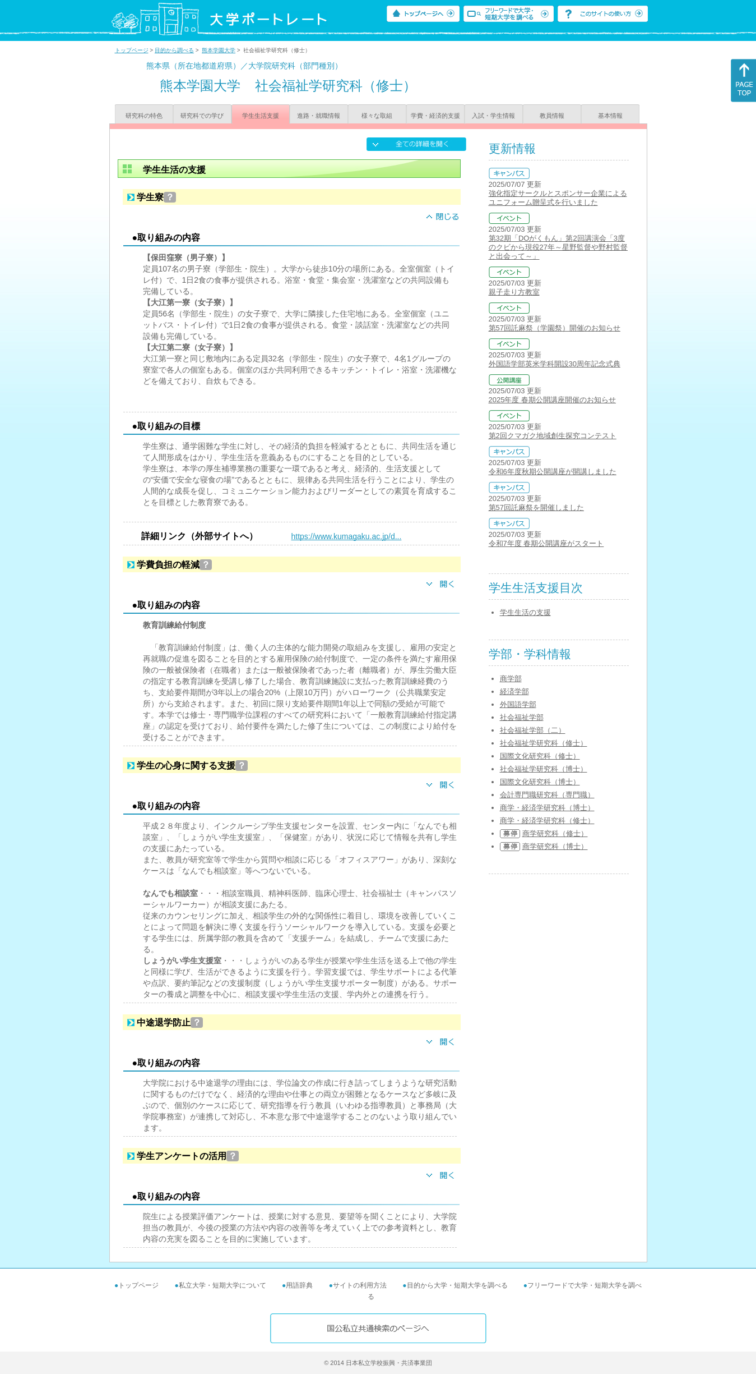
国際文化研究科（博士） (540, 782)
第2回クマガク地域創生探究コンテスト (552, 435)
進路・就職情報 (318, 115)
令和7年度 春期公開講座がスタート (546, 543)
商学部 (511, 678)
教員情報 (552, 115)
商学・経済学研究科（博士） (547, 807)
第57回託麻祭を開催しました (536, 507)
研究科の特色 (144, 115)
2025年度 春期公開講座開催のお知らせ (552, 400)
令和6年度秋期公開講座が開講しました (552, 471)
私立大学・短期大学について (222, 1285)
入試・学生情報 (493, 115)
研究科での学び (202, 115)
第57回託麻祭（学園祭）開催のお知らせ (554, 328)
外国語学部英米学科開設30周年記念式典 (554, 364)
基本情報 (610, 115)
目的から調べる (174, 50)
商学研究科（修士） (555, 833)
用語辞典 (299, 1285)
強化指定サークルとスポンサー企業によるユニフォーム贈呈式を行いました (558, 197)
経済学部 (514, 691)
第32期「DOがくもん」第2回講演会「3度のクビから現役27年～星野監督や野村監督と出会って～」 (558, 247)
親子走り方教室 (514, 292)
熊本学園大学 (218, 50)
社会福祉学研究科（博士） (543, 769)
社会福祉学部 (522, 717)
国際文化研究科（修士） (540, 756)
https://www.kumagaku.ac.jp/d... (346, 536)
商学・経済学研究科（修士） (547, 820)
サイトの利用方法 (360, 1285)
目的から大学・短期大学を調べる (457, 1285)
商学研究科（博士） (555, 846)
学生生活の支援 (525, 612)
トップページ (132, 50)
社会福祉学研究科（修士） (543, 743)
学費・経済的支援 (435, 115)
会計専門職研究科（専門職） (547, 795)
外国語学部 (518, 704)
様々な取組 (376, 115)
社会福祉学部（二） (532, 730)
